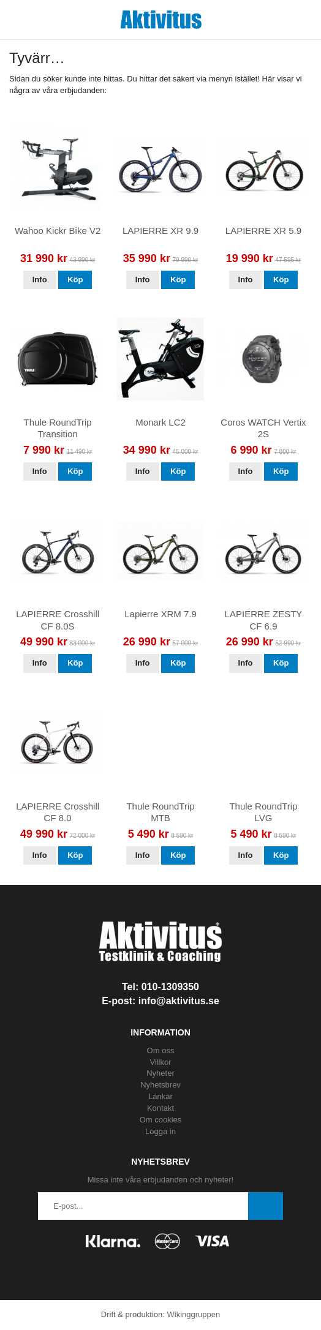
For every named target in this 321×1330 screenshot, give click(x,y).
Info (39, 279)
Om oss (161, 1050)
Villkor (160, 1062)
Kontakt (160, 1108)
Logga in (160, 1131)
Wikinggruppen (193, 1314)
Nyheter (160, 1073)
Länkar (160, 1096)
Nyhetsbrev (160, 1084)
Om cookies (161, 1119)
